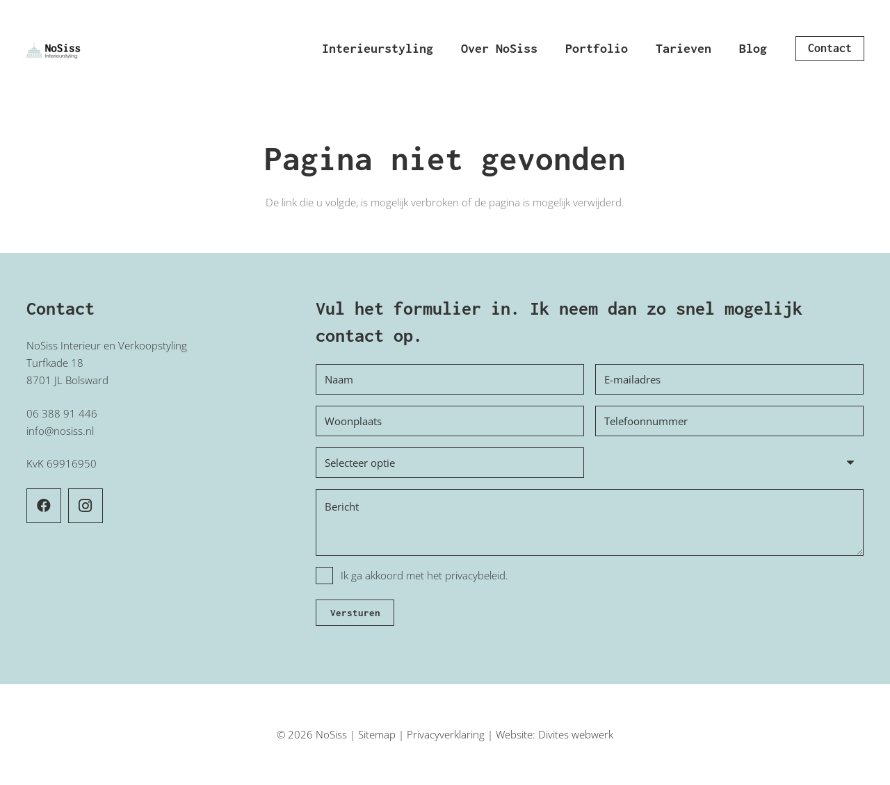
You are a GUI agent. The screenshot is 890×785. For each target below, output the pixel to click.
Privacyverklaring (446, 734)
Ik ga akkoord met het (424, 575)
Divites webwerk (575, 734)
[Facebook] (43, 505)
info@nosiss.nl (60, 431)
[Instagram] (85, 505)
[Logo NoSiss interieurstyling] (53, 48)
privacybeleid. (476, 575)
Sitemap (377, 734)
